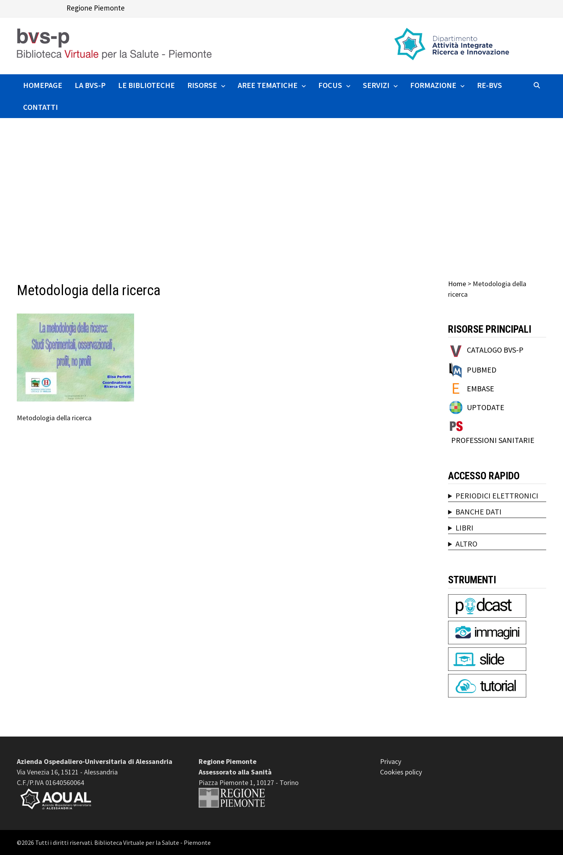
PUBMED (482, 370)
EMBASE (480, 388)
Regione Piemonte (95, 8)
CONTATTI (40, 107)
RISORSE (202, 85)
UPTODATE (485, 407)
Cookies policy (401, 771)
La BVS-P (90, 85)
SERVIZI (376, 85)
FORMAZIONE (433, 85)
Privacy (390, 761)
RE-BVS (489, 85)
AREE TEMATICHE (268, 85)
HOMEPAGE (42, 85)
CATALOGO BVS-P (495, 350)
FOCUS (330, 85)
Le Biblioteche (146, 85)
